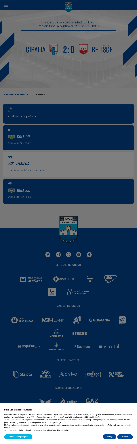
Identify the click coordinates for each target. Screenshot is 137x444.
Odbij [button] (109, 437)
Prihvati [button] (125, 437)
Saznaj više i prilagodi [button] (18, 437)
